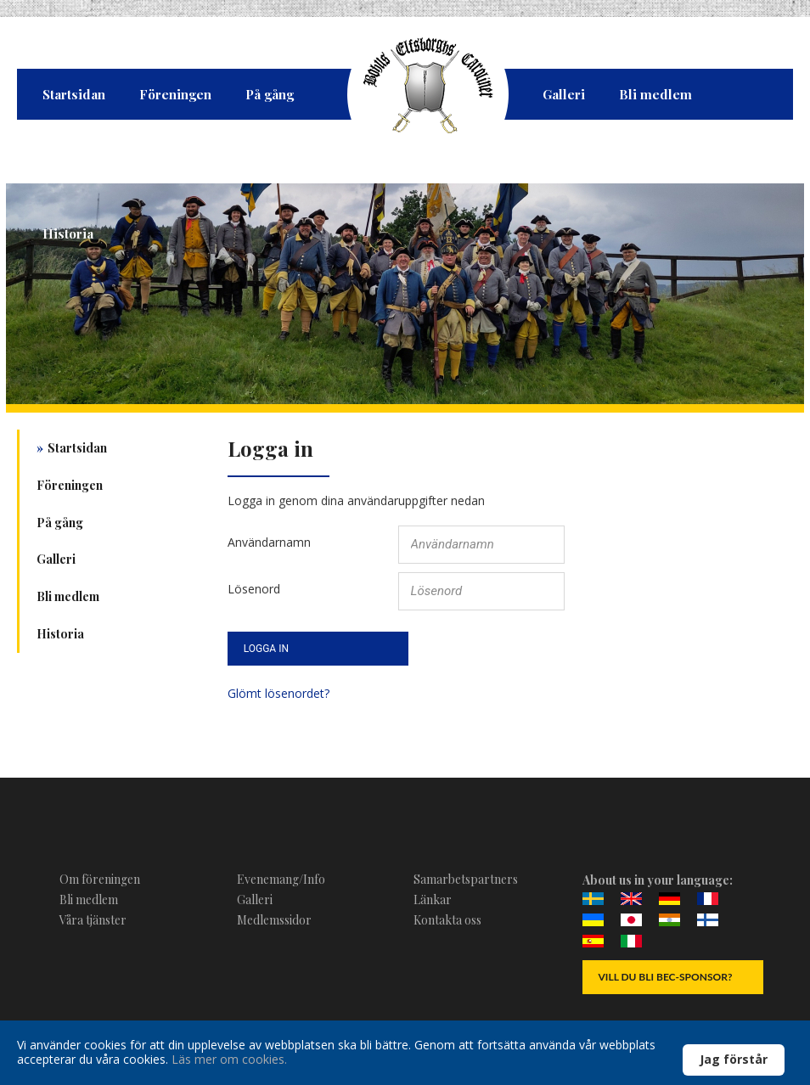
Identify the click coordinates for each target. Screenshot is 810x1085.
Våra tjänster (93, 920)
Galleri (564, 94)
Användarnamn (269, 541)
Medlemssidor (274, 920)
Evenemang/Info (281, 879)
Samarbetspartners (465, 879)
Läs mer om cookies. (229, 1059)
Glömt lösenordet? (278, 693)
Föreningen (175, 94)
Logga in (266, 649)
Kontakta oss (447, 920)
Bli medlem (655, 94)
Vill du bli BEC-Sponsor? (666, 976)
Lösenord (254, 588)
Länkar (432, 899)
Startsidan (73, 94)
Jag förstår (734, 1059)
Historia (67, 233)
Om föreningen (99, 879)
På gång (269, 94)
